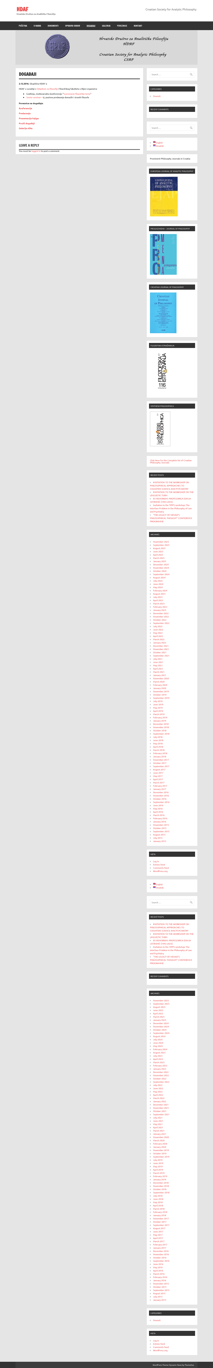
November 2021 (161, 649)
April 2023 (158, 600)
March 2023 (159, 603)
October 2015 (159, 828)
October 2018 (159, 730)
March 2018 (159, 750)
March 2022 (159, 639)
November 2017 (161, 759)
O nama (37, 25)
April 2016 (158, 811)
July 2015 (157, 837)
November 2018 (161, 727)
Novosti (157, 96)
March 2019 (159, 714)
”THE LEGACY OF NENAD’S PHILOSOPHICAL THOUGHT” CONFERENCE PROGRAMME (171, 518)
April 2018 (158, 746)
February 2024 (160, 590)
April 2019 (158, 710)
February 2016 (160, 818)
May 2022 (158, 632)
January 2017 (159, 789)
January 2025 (159, 561)
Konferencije (25, 108)
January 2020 (159, 688)
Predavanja (25, 113)
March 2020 (159, 681)
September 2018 (161, 733)
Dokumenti (53, 25)
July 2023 (157, 597)
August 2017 (159, 769)
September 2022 (161, 623)
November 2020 (161, 678)
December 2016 (161, 792)
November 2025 (161, 541)
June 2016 (158, 805)
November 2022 (161, 616)
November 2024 (161, 567)
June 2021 (158, 662)
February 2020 (160, 684)
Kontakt (138, 25)
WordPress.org (160, 871)
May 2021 (158, 665)
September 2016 (161, 802)
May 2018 (158, 743)
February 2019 (160, 717)
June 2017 (158, 772)
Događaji (91, 25)
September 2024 (161, 574)
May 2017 (158, 776)
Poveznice (122, 25)
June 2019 (158, 704)
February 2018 (160, 753)
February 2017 (160, 785)
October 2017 (159, 763)
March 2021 (159, 671)
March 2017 (159, 782)
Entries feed (159, 864)
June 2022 (158, 629)
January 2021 (159, 675)
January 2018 (159, 756)
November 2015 (161, 824)
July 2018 (157, 737)
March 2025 (159, 558)
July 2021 (157, 658)
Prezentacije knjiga (29, 118)
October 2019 (159, 694)
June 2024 (158, 584)
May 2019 (158, 707)
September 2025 (161, 545)
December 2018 (161, 724)
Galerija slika (25, 128)
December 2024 (161, 564)
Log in (156, 861)
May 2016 (158, 808)
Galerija (106, 25)
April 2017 (158, 779)
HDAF (22, 9)
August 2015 (159, 834)
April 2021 (158, 668)
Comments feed (161, 867)
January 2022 (159, 642)
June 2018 (158, 740)
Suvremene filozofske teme (77, 93)
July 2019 (157, 701)
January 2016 (159, 821)
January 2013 (159, 841)
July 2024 (157, 580)
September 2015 (161, 831)
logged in (36, 151)
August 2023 (159, 593)
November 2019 (161, 691)
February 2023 (160, 606)
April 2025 (158, 554)
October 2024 (159, 571)
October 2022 (159, 619)
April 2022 (158, 636)
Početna (23, 25)
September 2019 (161, 697)
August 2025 (159, 548)
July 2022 (157, 626)
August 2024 (159, 577)
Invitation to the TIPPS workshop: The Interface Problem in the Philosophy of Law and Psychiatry (171, 508)
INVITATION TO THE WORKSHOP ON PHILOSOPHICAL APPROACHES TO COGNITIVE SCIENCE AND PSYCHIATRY (169, 485)
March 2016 (159, 815)
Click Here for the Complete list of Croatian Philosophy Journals (171, 461)
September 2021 (161, 655)
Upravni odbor (72, 25)
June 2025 (158, 551)
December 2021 (161, 645)
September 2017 (161, 766)
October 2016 (159, 798)
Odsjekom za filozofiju (47, 88)
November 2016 (161, 795)
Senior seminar (33, 97)
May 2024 (158, 587)
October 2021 (159, 652)
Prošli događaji (27, 123)
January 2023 (159, 610)
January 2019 (159, 720)
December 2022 (161, 613)
